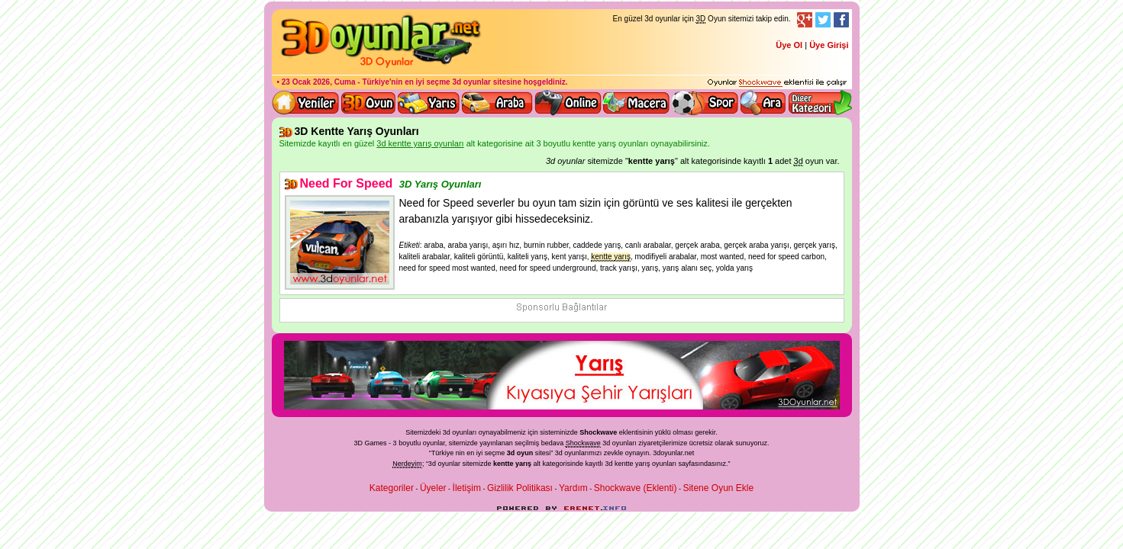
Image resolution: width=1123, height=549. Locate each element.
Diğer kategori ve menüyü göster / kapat (819, 103)
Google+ (804, 19)
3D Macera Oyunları (636, 103)
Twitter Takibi (823, 19)
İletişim (467, 488)
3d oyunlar (471, 82)
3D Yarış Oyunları (428, 103)
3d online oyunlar (568, 103)
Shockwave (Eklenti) (635, 488)
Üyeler (433, 488)
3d (559, 453)
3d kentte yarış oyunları (641, 463)
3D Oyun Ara (763, 103)
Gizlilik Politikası (520, 488)
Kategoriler (391, 488)
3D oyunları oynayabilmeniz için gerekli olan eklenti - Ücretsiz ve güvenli (777, 83)
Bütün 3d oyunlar (368, 103)
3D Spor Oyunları (705, 103)
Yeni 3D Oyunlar (306, 103)
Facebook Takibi (841, 19)
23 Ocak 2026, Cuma (319, 82)
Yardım (573, 488)
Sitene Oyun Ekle (718, 488)
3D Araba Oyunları (497, 103)
